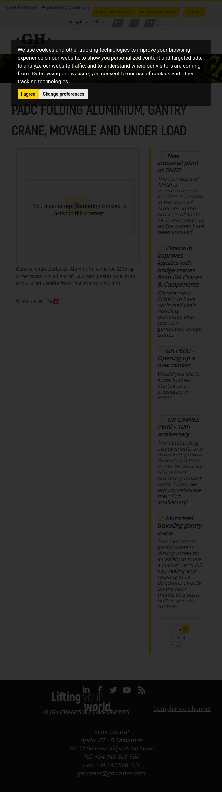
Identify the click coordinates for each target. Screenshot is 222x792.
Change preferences (63, 94)
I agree (28, 94)
